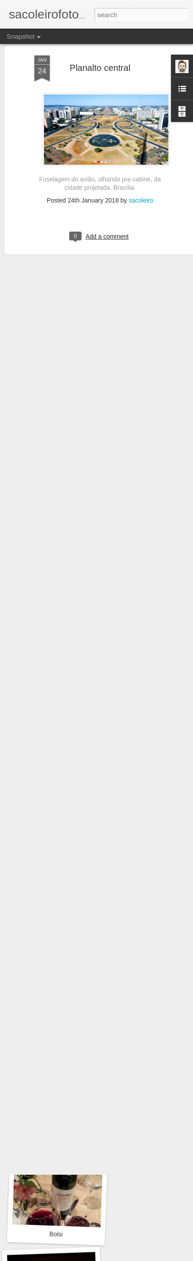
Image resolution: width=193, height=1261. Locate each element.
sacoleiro (141, 159)
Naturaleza (56, 991)
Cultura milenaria (58, 1110)
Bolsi (56, 1234)
